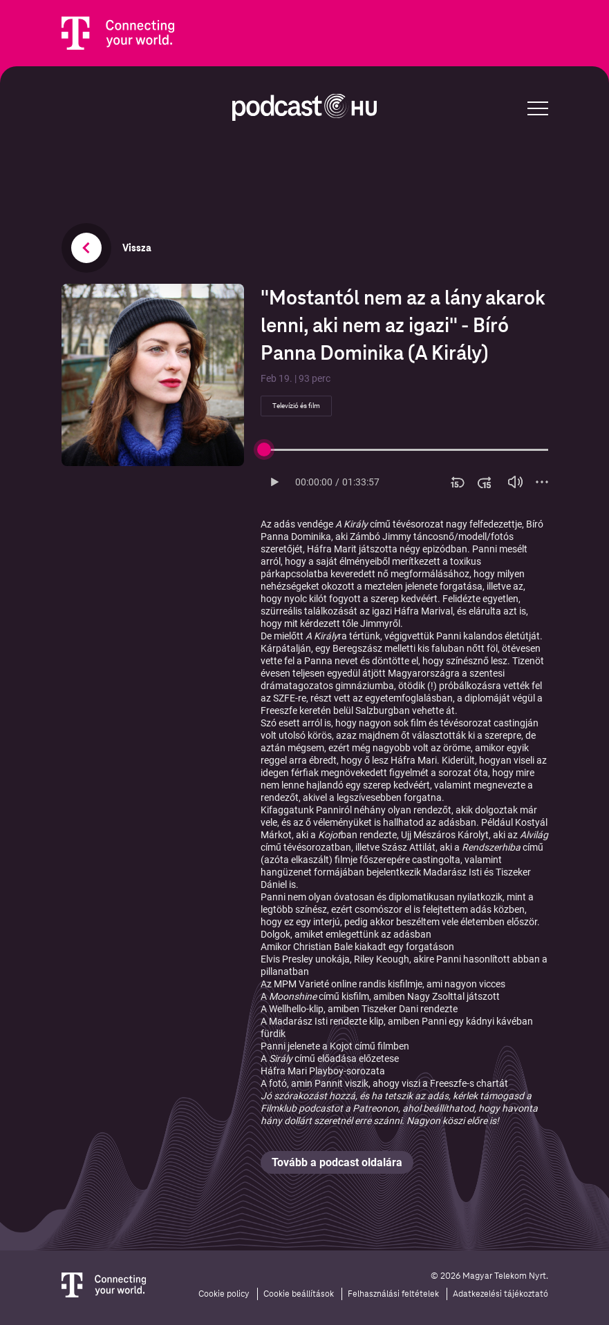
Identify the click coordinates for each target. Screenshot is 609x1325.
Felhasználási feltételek (393, 1293)
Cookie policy (224, 1293)
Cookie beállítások (298, 1293)
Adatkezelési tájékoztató (500, 1293)
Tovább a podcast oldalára (337, 1162)
